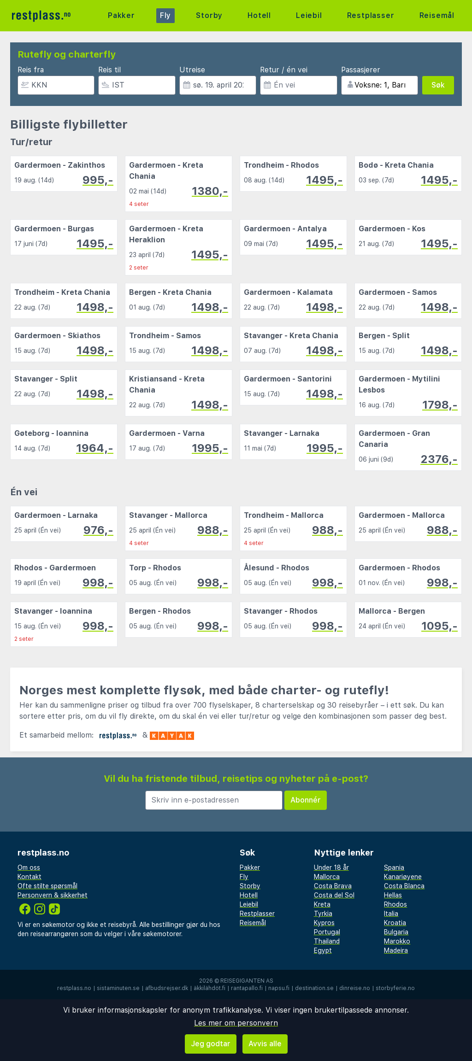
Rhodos (395, 904)
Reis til (109, 69)
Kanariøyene (403, 876)
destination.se (314, 988)
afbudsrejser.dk (166, 988)
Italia (391, 913)
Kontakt (29, 876)
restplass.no (74, 988)
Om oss (29, 867)
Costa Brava (333, 886)
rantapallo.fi (247, 988)
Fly (165, 15)
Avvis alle (265, 1043)
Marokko (397, 941)
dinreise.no (354, 988)
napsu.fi (278, 988)
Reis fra (31, 69)
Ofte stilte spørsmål (47, 886)
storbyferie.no (395, 988)
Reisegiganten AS (246, 981)
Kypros (324, 922)
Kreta (322, 904)
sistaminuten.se (118, 988)
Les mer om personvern (236, 1023)
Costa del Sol (334, 895)
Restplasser (371, 15)
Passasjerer (360, 69)
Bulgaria (396, 932)
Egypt (323, 950)
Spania (394, 867)
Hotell (259, 15)
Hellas (393, 895)
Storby (209, 15)
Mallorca (327, 876)
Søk (438, 85)
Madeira (396, 950)
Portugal (327, 932)
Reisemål (436, 15)
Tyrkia (323, 913)
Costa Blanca (404, 886)
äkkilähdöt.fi (209, 988)
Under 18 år (331, 867)
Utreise (192, 69)
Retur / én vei (283, 69)
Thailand (327, 941)
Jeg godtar (210, 1043)
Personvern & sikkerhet (53, 895)
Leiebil (309, 15)
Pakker (121, 15)
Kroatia (395, 922)
